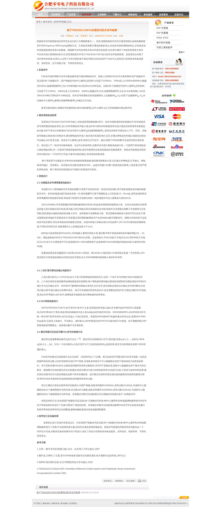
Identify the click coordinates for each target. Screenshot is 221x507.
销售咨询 (132, 14)
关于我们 (37, 503)
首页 (40, 14)
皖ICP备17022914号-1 (178, 503)
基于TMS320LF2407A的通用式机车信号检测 (58, 492)
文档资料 (101, 14)
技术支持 (86, 14)
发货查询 (163, 14)
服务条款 (46, 503)
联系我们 (73, 503)
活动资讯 (55, 14)
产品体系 (71, 14)
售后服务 (148, 14)
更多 (181, 52)
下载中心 (117, 14)
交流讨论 (178, 14)
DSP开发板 (60, 21)
